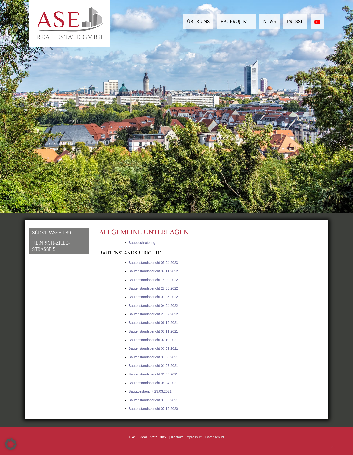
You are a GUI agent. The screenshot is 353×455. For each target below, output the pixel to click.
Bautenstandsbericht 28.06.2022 (153, 288)
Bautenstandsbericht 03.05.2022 (153, 297)
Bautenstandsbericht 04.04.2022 (153, 306)
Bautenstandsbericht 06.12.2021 (153, 323)
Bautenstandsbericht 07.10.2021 (153, 340)
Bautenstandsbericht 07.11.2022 (153, 271)
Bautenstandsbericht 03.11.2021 (153, 331)
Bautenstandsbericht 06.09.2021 (153, 348)
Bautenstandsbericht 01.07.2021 (153, 366)
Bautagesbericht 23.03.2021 (150, 391)
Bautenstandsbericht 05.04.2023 (153, 263)
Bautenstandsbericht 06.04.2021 (153, 383)
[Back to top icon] (333, 447)
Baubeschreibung (142, 243)
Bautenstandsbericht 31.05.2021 (153, 374)
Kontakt (177, 437)
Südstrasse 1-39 (51, 232)
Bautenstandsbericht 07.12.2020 (153, 409)
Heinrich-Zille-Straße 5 (51, 246)
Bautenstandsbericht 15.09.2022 (153, 280)
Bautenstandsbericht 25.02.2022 (153, 314)
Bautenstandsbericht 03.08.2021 (153, 357)
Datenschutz (215, 437)
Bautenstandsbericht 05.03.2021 (153, 400)
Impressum (194, 437)
